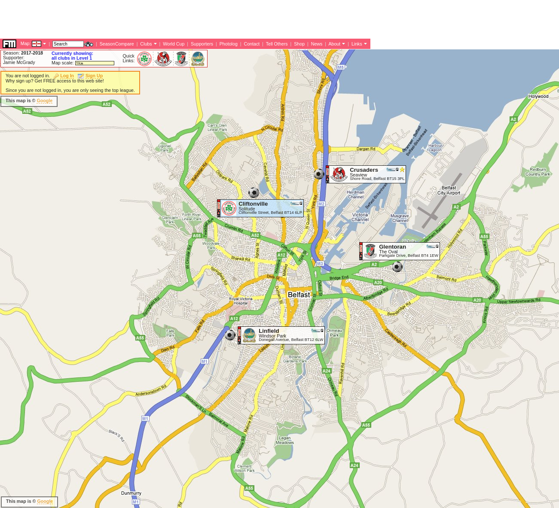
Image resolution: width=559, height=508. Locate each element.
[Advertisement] (156, 19)
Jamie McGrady (19, 62)
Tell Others (277, 43)
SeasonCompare (117, 43)
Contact (252, 43)
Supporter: (13, 57)
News (317, 43)
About (334, 43)
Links (356, 43)
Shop (299, 43)
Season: (23, 52)
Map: (26, 43)
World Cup (173, 43)
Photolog (229, 43)
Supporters (202, 43)
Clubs (146, 43)
